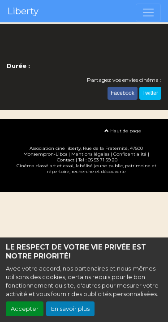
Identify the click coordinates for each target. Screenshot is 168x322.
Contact (65, 160)
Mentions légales (90, 154)
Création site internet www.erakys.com (84, 184)
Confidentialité (129, 154)
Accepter (25, 308)
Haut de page (122, 131)
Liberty (23, 11)
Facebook (122, 93)
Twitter (150, 93)
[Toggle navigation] (148, 12)
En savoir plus (70, 308)
